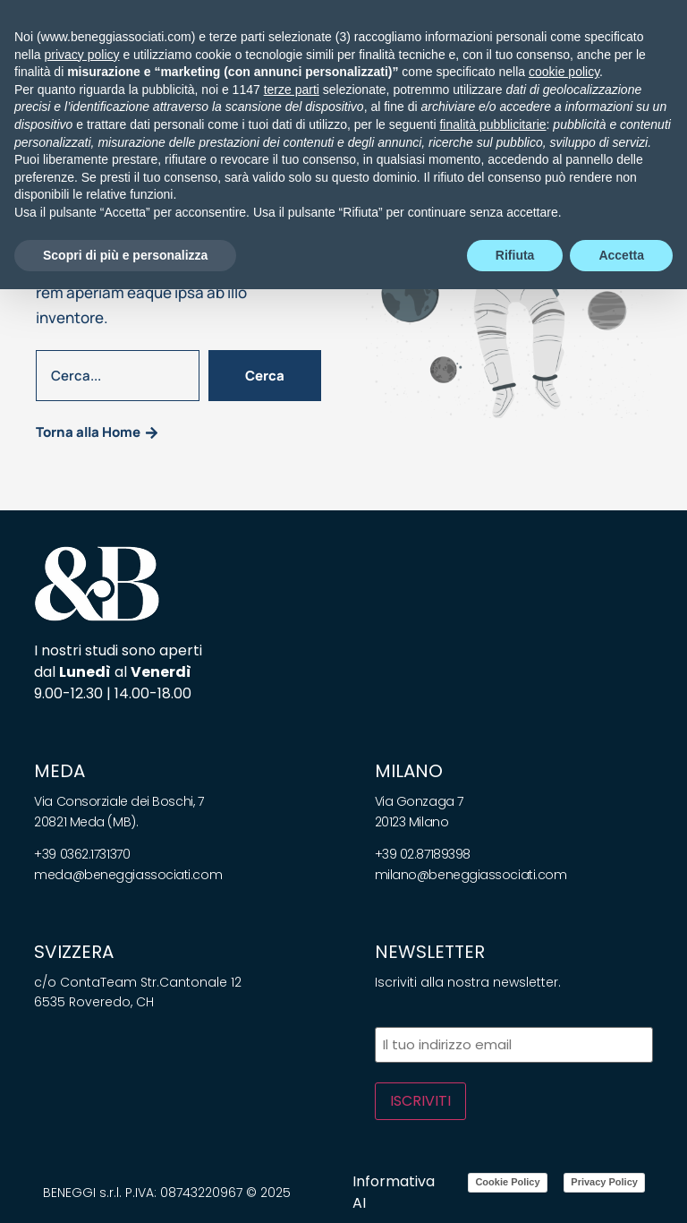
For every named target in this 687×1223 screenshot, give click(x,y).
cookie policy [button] (564, 1005)
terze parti (291, 1023)
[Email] (584, 56)
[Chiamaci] (559, 56)
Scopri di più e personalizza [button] (125, 1188)
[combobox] (117, 376)
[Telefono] (609, 56)
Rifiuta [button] (515, 1188)
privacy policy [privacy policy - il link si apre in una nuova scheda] (81, 987)
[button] (55, 56)
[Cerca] (634, 56)
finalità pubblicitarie (492, 1058)
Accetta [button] (621, 1188)
